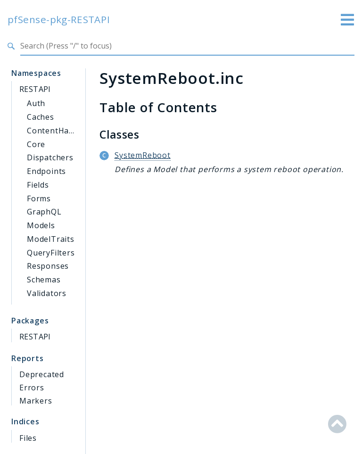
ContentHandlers (60, 130)
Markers (35, 401)
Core (36, 144)
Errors (31, 387)
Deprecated (41, 374)
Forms (39, 198)
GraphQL (44, 211)
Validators (46, 293)
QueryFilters (51, 253)
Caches (40, 117)
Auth (36, 103)
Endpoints (46, 171)
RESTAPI (35, 89)
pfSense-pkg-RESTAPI (59, 19)
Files (28, 438)
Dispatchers (50, 157)
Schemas (44, 279)
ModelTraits (50, 239)
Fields (38, 185)
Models (41, 225)
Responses (48, 266)
